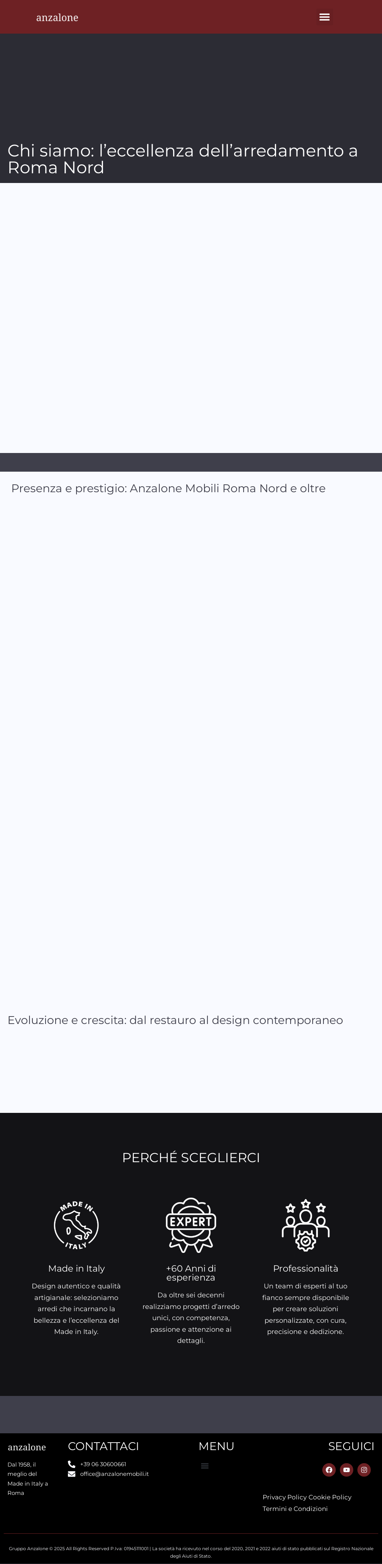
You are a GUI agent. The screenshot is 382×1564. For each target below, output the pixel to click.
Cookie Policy (330, 1497)
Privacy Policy (285, 1497)
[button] (324, 17)
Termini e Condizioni (295, 1508)
